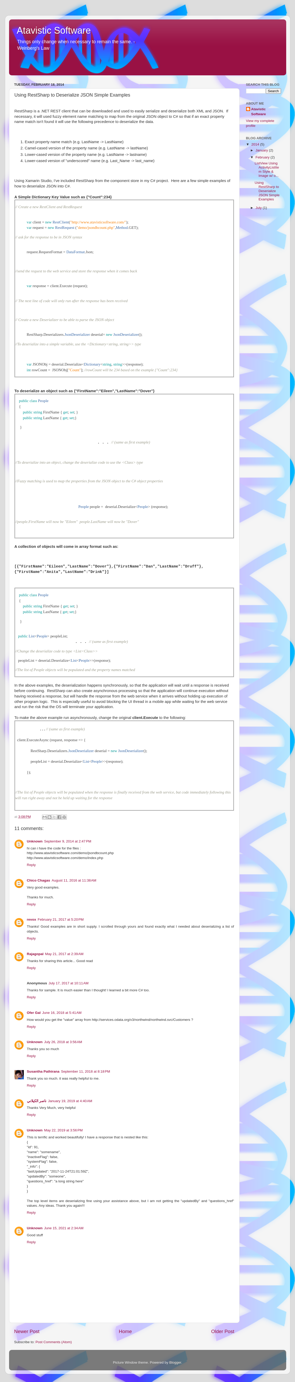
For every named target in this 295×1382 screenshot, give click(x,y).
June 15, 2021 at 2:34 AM (63, 1228)
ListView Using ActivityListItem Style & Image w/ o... (267, 169)
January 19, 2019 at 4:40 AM (70, 1101)
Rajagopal (35, 954)
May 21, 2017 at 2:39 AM (64, 954)
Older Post (222, 1331)
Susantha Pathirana (43, 1071)
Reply (31, 865)
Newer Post (27, 1331)
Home (125, 1331)
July (259, 208)
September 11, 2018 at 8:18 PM (85, 1071)
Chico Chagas (38, 880)
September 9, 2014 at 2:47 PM (67, 841)
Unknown (35, 841)
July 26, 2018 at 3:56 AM (63, 1042)
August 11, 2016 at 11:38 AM (74, 880)
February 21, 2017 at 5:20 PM (61, 919)
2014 (255, 144)
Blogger (175, 1362)
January (262, 150)
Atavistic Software (54, 30)
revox (31, 919)
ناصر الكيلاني (37, 1101)
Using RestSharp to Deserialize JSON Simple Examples (267, 191)
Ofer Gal (34, 1013)
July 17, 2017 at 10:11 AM (69, 983)
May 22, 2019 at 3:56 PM (63, 1130)
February (263, 157)
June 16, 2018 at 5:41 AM (62, 1013)
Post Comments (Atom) (53, 1342)
